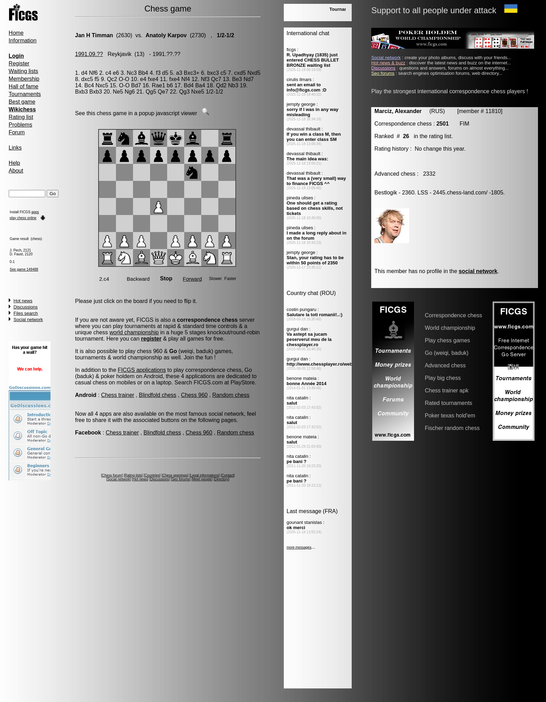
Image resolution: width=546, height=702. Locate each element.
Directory (221, 479)
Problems (20, 125)
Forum (17, 132)
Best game (22, 102)
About (16, 171)
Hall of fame (23, 86)
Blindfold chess (158, 395)
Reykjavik (119, 54)
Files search (26, 313)
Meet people (202, 479)
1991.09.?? (89, 54)
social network (478, 271)
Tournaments (25, 94)
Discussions (26, 307)
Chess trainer (117, 395)
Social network (28, 319)
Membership (24, 79)
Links (15, 148)
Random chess (231, 395)
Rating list (21, 117)
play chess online (23, 218)
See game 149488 (24, 269)
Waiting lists (23, 71)
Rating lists (133, 475)
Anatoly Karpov (166, 35)
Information (23, 40)
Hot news (23, 300)
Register (19, 63)
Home (16, 33)
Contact (228, 475)
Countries (152, 475)
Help (14, 163)
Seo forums (180, 479)
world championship (133, 332)
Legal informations (204, 475)
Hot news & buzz (388, 62)
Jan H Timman (94, 35)
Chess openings (174, 475)
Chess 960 (194, 395)
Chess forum (112, 475)
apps (35, 212)
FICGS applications (142, 370)
